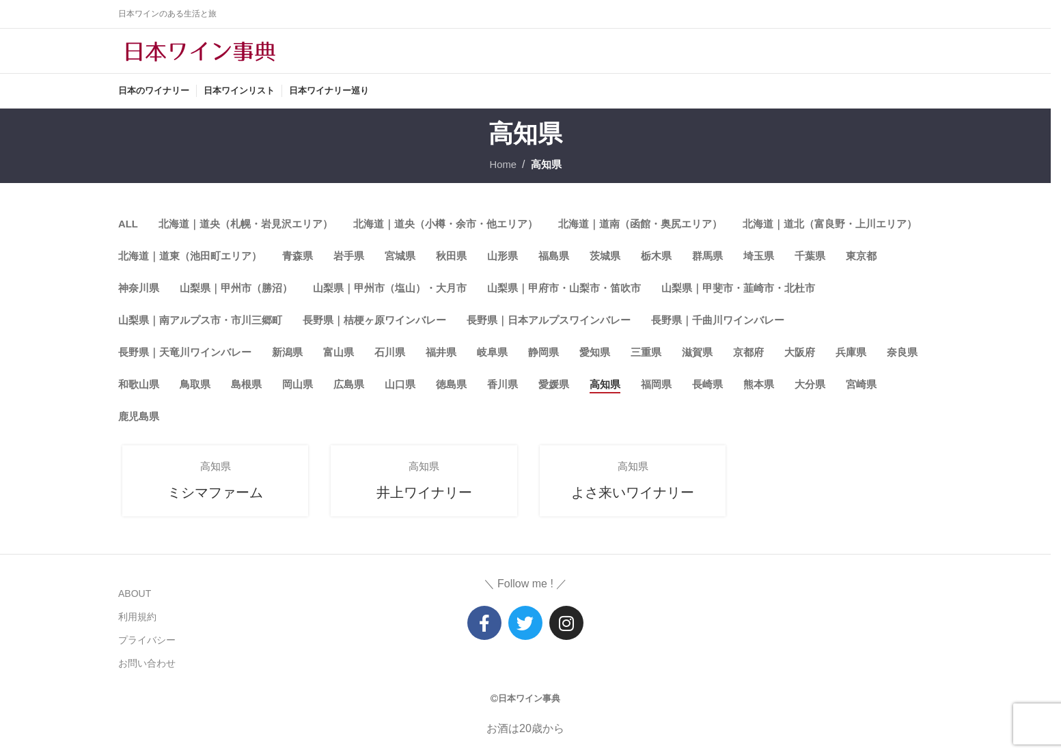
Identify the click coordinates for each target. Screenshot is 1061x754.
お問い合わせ (147, 665)
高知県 (547, 174)
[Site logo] (200, 55)
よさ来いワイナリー (630, 504)
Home (501, 174)
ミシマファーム (212, 504)
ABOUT (134, 596)
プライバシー (147, 642)
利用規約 (137, 619)
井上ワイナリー (421, 504)
